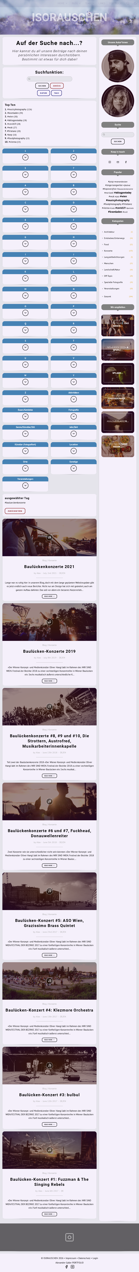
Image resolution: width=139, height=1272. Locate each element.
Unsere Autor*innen (118, 42)
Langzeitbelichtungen (114, 257)
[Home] (63, 3)
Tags (56, 93)
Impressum (71, 1258)
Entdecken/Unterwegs (114, 238)
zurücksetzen (15, 511)
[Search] (128, 3)
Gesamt (107, 296)
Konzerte (108, 250)
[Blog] (76, 3)
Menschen (108, 263)
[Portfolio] (115, 3)
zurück (57, 86)
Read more (49, 596)
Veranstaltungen (111, 288)
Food (106, 244)
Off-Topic (108, 276)
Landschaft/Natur (112, 269)
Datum (43, 93)
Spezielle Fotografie (113, 282)
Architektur (109, 232)
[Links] (102, 3)
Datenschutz (84, 1258)
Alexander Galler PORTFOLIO (69, 1262)
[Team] (90, 3)
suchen (42, 86)
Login (95, 1258)
